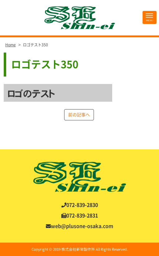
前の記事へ (79, 115)
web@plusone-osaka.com (82, 226)
